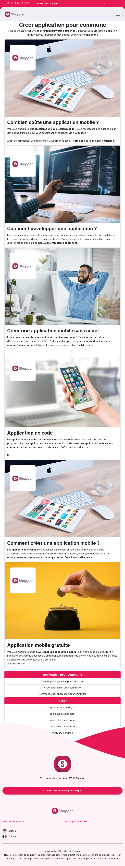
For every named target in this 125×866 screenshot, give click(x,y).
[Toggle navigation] (118, 14)
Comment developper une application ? (52, 228)
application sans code (62, 720)
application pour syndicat (41, 858)
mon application (110, 858)
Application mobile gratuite (38, 645)
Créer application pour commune (62, 687)
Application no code (30, 433)
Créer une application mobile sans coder (53, 330)
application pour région (62, 707)
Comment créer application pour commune (63, 693)
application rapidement (62, 713)
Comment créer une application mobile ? (53, 543)
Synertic (76, 851)
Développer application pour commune (62, 681)
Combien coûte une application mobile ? (53, 122)
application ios (106, 854)
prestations (73, 854)
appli (13, 858)
